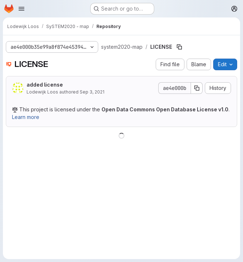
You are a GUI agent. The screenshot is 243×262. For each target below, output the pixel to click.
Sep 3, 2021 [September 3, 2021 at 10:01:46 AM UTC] (92, 92)
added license (45, 85)
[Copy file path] (179, 47)
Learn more (25, 117)
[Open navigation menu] (21, 9)
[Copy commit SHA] (197, 88)
